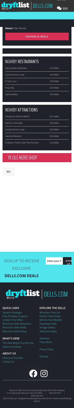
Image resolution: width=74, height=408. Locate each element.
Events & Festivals (12, 346)
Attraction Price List (50, 312)
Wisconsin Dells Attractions (17, 323)
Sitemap (44, 356)
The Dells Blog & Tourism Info (18, 343)
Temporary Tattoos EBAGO (17, 116)
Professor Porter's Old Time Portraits (21, 142)
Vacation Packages (12, 312)
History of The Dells (13, 358)
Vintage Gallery (47, 327)
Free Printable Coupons (15, 316)
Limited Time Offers (13, 319)
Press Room (46, 342)
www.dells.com (37, 395)
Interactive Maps (48, 331)
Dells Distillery (11, 94)
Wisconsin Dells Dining (14, 331)
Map (9, 172)
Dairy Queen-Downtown (16, 68)
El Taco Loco (11, 81)
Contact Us (8, 361)
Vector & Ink (46, 398)
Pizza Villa (9, 87)
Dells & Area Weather (51, 319)
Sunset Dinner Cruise (14, 74)
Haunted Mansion (13, 136)
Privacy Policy (47, 349)
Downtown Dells (48, 323)
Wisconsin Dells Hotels (14, 327)
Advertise (44, 338)
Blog (62, 8)
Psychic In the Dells (14, 123)
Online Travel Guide (50, 316)
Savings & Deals (37, 36)
